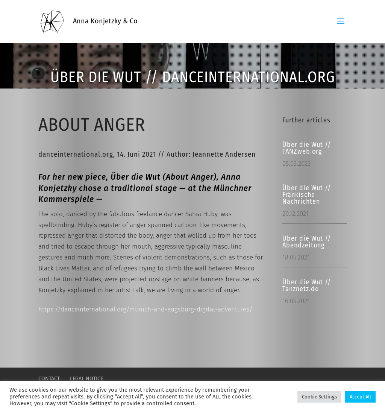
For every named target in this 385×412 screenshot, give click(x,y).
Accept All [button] (360, 397)
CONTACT (49, 378)
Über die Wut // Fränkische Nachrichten (306, 195)
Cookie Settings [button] (319, 397)
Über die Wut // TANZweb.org (306, 148)
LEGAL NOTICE (86, 378)
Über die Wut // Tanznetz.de (306, 285)
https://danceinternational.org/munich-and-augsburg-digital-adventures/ (145, 309)
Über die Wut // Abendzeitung (306, 241)
